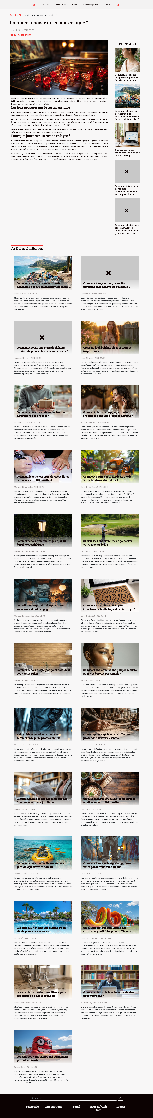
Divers (107, 4)
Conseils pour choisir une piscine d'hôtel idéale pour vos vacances (41, 929)
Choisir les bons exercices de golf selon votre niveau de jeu (107, 542)
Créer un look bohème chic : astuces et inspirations (107, 349)
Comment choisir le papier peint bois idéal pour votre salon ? (43, 671)
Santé (74, 4)
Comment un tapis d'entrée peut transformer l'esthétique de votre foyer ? (109, 607)
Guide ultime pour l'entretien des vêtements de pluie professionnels (38, 736)
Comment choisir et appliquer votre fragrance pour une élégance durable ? (108, 413)
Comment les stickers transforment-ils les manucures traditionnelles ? (42, 478)
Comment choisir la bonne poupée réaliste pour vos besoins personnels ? (110, 671)
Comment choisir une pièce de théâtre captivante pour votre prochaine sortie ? (127, 229)
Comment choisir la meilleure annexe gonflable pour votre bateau (40, 865)
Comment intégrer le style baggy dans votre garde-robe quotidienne (107, 865)
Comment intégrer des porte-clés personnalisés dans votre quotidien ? (127, 190)
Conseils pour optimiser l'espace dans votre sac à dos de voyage (40, 607)
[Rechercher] (73, 1098)
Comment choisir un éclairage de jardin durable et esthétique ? (41, 542)
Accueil (13, 15)
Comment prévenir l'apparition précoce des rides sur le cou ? (126, 77)
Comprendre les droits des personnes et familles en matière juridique (41, 800)
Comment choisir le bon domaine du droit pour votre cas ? (109, 993)
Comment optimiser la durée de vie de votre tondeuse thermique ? (107, 478)
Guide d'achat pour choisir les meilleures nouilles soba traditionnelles (109, 800)
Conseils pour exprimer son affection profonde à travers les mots (107, 736)
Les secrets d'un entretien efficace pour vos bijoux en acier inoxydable (41, 993)
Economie (45, 4)
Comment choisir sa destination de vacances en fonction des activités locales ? (127, 115)
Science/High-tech (91, 4)
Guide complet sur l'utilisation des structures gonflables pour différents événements (107, 931)
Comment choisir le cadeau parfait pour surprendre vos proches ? (42, 413)
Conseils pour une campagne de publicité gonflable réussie (42, 1058)
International (61, 4)
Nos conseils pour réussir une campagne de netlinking (127, 152)
